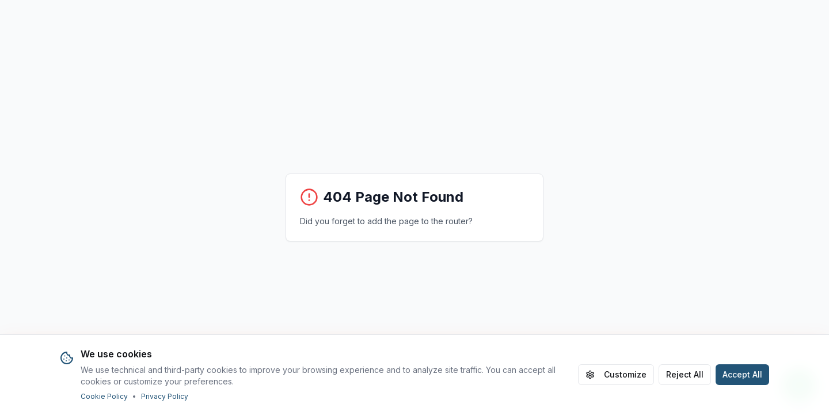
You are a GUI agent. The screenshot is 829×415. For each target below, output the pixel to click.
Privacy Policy (164, 396)
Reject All (684, 374)
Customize (616, 374)
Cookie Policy (104, 396)
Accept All (742, 374)
